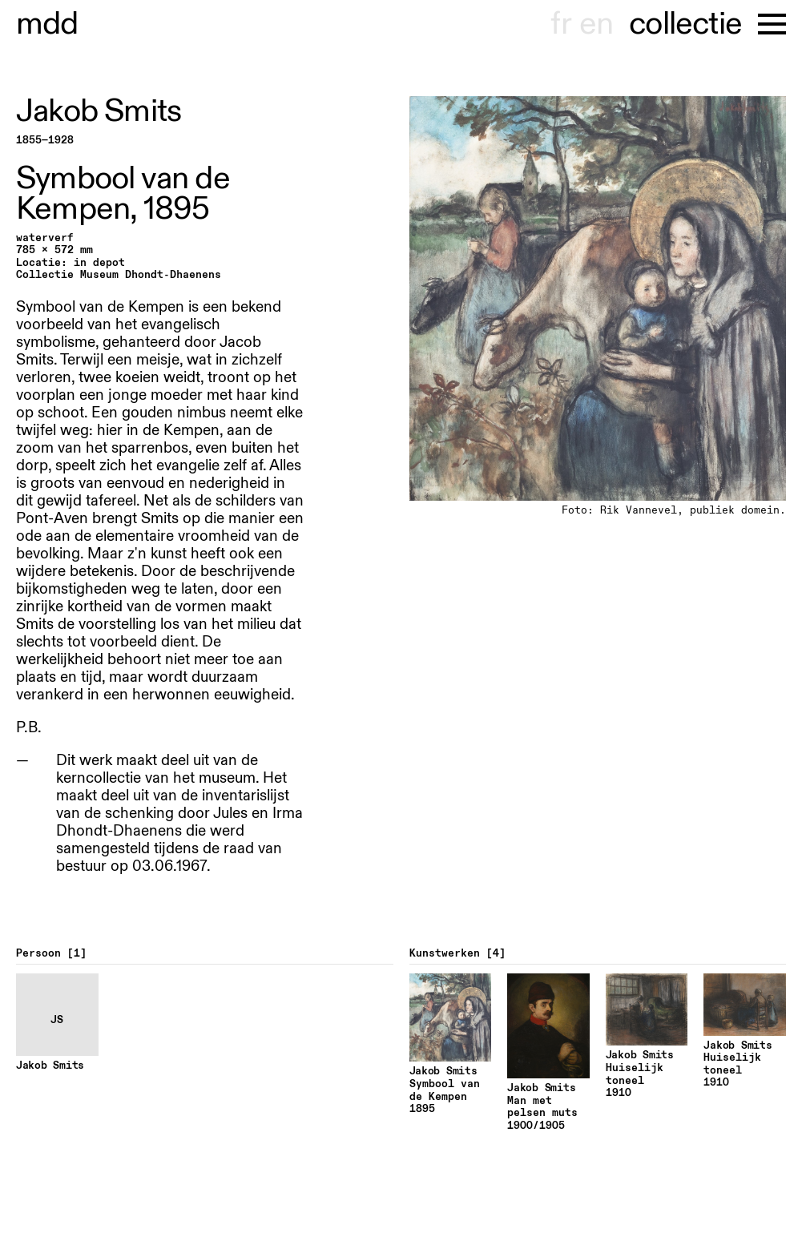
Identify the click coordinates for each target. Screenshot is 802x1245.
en (596, 24)
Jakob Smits (98, 111)
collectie (685, 24)
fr (560, 24)
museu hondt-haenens (47, 24)
